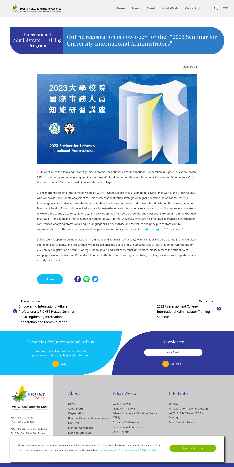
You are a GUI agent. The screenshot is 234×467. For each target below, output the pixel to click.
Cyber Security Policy (181, 422)
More (63, 363)
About (150, 8)
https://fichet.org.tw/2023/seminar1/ (160, 229)
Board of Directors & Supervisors (88, 418)
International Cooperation (128, 427)
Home (121, 8)
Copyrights (175, 417)
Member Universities (80, 427)
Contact (190, 8)
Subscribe (175, 363)
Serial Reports (120, 432)
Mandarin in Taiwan (124, 408)
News (136, 8)
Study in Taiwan (121, 403)
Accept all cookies (192, 448)
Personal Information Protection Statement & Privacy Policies (127, 450)
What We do (170, 8)
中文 (225, 8)
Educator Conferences (125, 422)
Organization (76, 413)
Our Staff (73, 423)
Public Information (79, 432)
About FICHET (76, 408)
